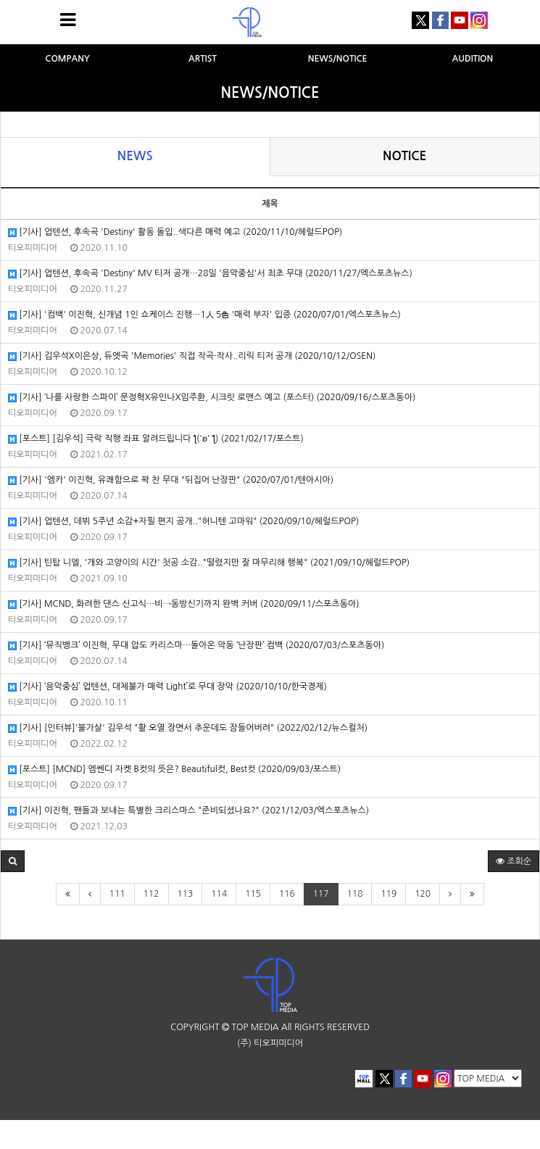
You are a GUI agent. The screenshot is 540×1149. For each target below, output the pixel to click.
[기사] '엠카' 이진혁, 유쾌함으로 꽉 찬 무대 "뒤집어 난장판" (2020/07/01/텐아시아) (170, 480)
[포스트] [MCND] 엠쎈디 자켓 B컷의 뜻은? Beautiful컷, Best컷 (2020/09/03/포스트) (174, 769)
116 (287, 893)
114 (219, 893)
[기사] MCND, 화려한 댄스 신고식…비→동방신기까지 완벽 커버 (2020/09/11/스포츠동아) (184, 604)
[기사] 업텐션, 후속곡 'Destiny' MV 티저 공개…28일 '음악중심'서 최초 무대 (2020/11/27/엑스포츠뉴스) (210, 273)
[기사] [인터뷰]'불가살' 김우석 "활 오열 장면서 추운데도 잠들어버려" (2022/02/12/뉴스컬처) (187, 728)
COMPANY (67, 58)
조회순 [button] (513, 861)
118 (355, 893)
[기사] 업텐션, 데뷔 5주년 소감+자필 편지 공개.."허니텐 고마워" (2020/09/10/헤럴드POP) (183, 521)
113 (186, 893)
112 (151, 893)
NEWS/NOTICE (337, 58)
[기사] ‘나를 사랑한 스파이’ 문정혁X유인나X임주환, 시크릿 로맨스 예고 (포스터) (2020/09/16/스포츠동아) (211, 397)
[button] (13, 861)
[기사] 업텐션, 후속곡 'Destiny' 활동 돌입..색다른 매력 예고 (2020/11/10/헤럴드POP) (175, 232)
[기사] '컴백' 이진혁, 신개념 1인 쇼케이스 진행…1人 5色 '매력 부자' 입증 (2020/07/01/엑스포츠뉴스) (204, 315)
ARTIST (202, 58)
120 (423, 893)
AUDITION (473, 58)
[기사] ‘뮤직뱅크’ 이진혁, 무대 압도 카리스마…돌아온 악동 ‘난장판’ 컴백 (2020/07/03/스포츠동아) (196, 645)
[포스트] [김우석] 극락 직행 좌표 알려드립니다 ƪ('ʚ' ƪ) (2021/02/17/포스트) (156, 439)
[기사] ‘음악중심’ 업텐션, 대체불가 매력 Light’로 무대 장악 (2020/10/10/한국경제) (167, 687)
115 (253, 893)
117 (321, 893)
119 (388, 893)
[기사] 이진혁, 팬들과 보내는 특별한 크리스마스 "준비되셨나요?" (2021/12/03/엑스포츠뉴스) (188, 811)
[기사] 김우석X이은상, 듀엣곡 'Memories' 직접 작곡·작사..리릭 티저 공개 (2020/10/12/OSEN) (191, 356)
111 (117, 893)
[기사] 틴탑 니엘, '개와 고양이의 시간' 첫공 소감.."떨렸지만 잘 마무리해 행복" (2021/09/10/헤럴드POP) (209, 563)
